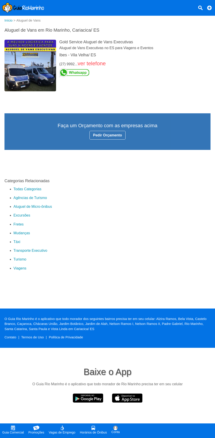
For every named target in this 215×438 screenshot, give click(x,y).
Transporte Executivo (30, 250)
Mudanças (21, 233)
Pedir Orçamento (107, 135)
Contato (10, 337)
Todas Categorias (27, 189)
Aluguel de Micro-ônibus (32, 206)
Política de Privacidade (66, 337)
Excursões (21, 215)
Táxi (16, 242)
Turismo (19, 259)
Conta (115, 430)
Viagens (19, 268)
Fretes (18, 224)
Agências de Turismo (30, 198)
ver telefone (92, 63)
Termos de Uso (32, 337)
